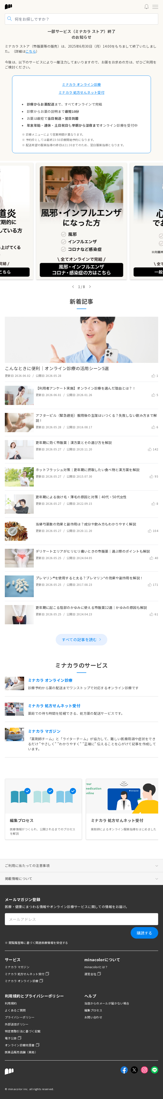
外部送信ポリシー (17, 1024)
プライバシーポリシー (20, 1017)
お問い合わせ (93, 1017)
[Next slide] (90, 286)
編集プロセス (93, 1010)
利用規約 (11, 1003)
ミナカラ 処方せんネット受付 (27, 974)
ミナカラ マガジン (17, 967)
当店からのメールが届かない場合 (106, 1003)
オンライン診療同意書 (22, 1045)
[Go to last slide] (73, 286)
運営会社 (92, 974)
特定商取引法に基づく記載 (23, 1031)
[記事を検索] (81, 19)
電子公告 (13, 1038)
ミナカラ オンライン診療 (24, 981)
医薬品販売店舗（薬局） (21, 1052)
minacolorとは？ (96, 967)
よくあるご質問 (15, 1010)
